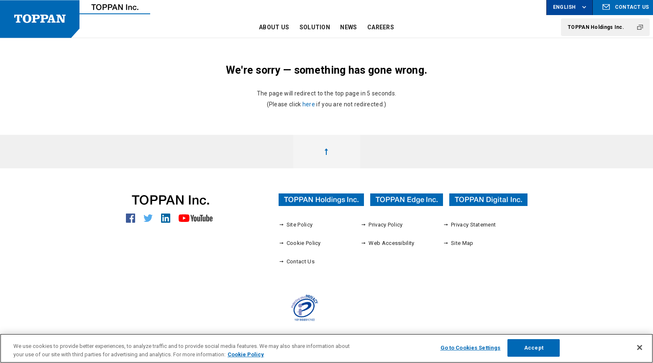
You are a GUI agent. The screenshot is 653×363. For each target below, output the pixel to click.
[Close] (639, 351)
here (308, 104)
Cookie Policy (300, 243)
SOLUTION (315, 27)
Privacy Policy (382, 224)
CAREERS (380, 27)
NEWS (348, 27)
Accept (533, 352)
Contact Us (297, 261)
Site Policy (296, 224)
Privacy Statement (469, 224)
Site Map (458, 243)
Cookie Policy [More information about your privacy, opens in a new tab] (246, 358)
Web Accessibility (387, 243)
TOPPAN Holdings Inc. (596, 27)
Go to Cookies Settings (470, 352)
